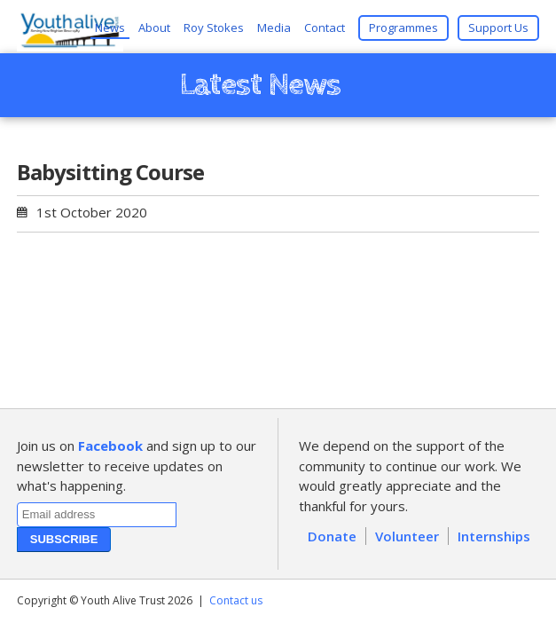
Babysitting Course (110, 171)
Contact (324, 28)
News (110, 28)
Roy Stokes (214, 28)
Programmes (403, 28)
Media (274, 28)
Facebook (110, 445)
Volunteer (407, 536)
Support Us (498, 28)
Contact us (235, 600)
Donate (332, 536)
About (154, 28)
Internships (494, 536)
